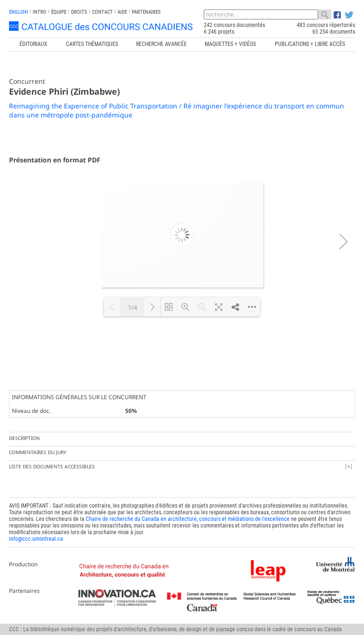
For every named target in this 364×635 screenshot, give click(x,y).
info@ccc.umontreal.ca (36, 539)
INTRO (39, 12)
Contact (102, 12)
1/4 (132, 307)
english (18, 12)
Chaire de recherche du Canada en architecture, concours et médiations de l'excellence (188, 519)
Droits (79, 12)
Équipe (58, 12)
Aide (122, 12)
